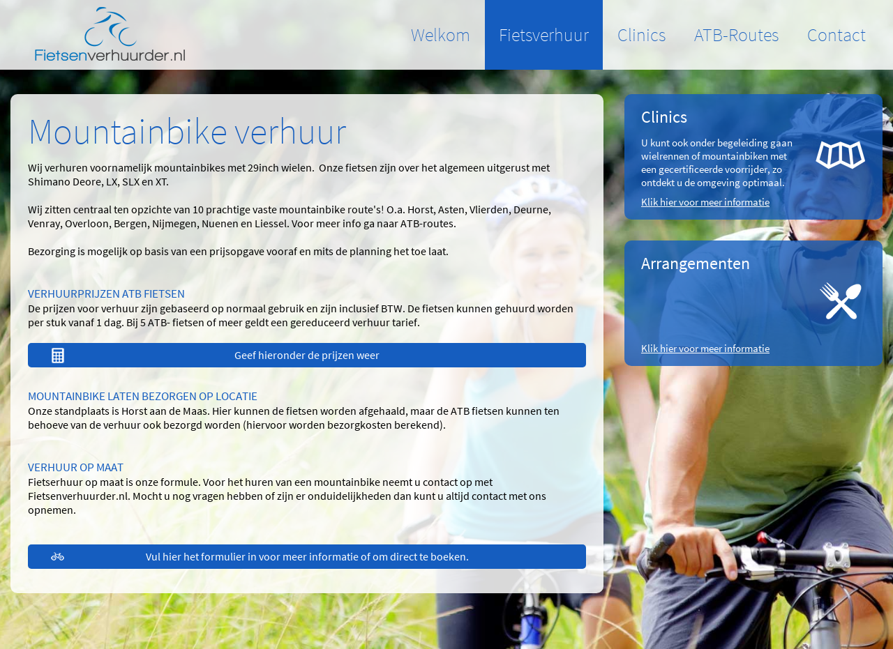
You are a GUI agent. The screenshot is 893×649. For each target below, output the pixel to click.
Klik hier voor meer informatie (705, 201)
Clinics (641, 34)
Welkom (440, 34)
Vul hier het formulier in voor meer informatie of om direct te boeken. (307, 556)
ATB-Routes (736, 34)
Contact (836, 34)
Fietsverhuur (544, 34)
